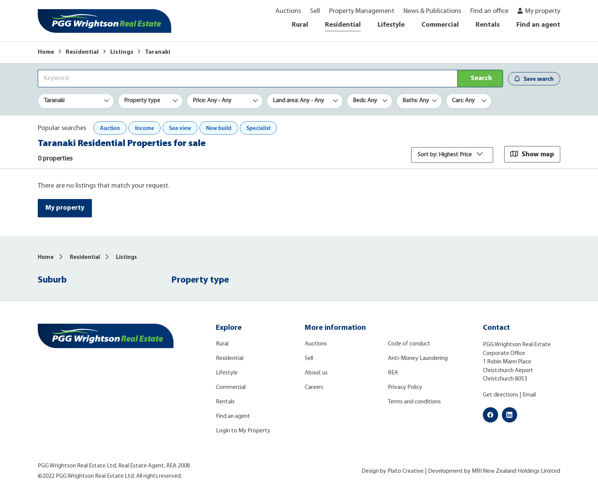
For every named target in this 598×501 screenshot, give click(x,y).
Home (46, 52)
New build (218, 128)
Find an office (489, 11)
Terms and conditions (414, 402)
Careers (314, 388)
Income (144, 128)
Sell (315, 11)
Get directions (500, 395)
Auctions (288, 11)
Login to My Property (243, 431)
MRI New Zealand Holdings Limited (516, 471)
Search (481, 78)
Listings (121, 52)
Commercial (440, 25)
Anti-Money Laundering (418, 359)
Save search (534, 78)
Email (529, 395)
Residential (343, 25)
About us (316, 373)
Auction (110, 128)
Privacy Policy (405, 388)
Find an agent (538, 25)
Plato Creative (405, 471)
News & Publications (432, 11)
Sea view (180, 128)
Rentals (488, 25)
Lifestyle (391, 25)
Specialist (258, 128)
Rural (300, 25)
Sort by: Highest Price (452, 155)
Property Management (361, 11)
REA (393, 373)
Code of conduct (409, 344)
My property (542, 11)
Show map (532, 153)
